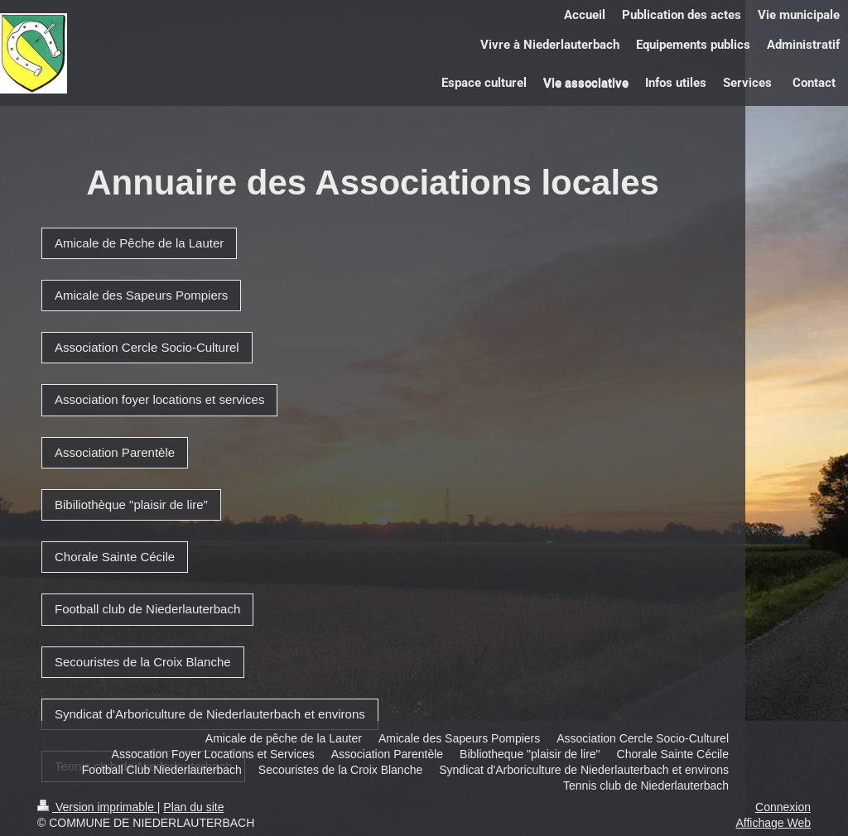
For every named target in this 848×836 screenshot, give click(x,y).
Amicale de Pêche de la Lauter (139, 243)
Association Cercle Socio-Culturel (147, 347)
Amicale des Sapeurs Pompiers (141, 295)
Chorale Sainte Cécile (115, 557)
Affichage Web (773, 822)
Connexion (783, 807)
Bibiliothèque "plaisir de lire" (131, 504)
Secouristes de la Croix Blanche (143, 662)
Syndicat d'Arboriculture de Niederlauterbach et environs (210, 714)
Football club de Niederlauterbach (147, 609)
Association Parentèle (115, 452)
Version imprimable (97, 807)
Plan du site (193, 807)
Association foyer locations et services (159, 399)
